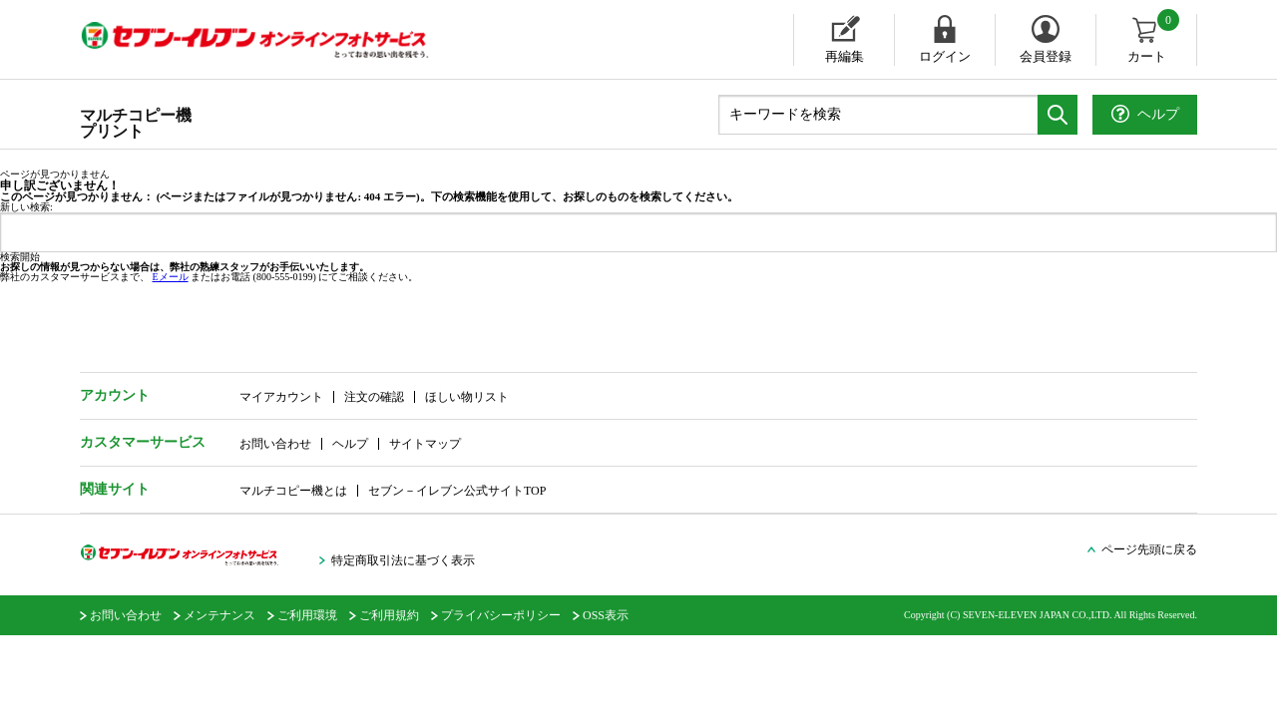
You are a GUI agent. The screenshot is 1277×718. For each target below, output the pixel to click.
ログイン (945, 56)
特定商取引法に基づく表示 (403, 560)
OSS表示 (606, 615)
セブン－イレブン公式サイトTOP (457, 491)
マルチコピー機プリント (136, 123)
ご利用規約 (389, 615)
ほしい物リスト (467, 397)
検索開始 (20, 257)
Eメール (171, 276)
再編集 (844, 56)
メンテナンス (219, 615)
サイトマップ (425, 444)
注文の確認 (374, 397)
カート (1154, 39)
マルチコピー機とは (293, 491)
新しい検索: (26, 206)
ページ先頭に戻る (1149, 549)
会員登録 (1045, 56)
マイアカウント (281, 397)
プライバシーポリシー (501, 615)
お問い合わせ (275, 444)
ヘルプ (350, 444)
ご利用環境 (307, 615)
